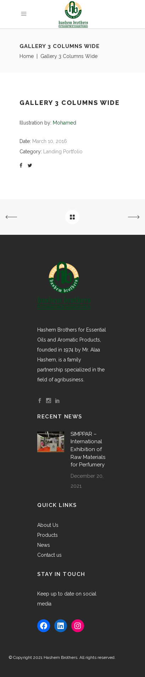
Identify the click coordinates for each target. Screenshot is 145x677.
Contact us (49, 555)
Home (26, 56)
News (43, 545)
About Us (47, 525)
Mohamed (64, 123)
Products (47, 535)
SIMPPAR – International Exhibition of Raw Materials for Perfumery (88, 449)
